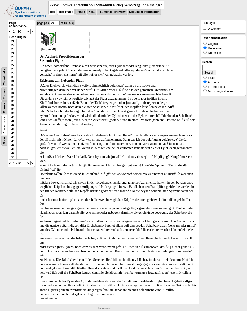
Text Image (65, 11)
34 (12, 93)
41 (12, 121)
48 (12, 149)
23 (12, 49)
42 (12, 125)
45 (12, 137)
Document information (144, 11)
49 (12, 153)
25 (12, 57)
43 (12, 129)
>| (73, 23)
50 (12, 157)
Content (4, 93)
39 (12, 113)
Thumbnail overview (111, 11)
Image (81, 11)
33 (12, 89)
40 (12, 117)
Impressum (104, 308)
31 (12, 81)
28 (12, 69)
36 (12, 101)
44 (12, 133)
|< (45, 23)
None (4, 140)
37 (12, 105)
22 (12, 45)
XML (92, 11)
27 (12, 65)
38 (12, 109)
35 (12, 97)
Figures (4, 108)
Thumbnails (4, 77)
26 (12, 61)
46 (12, 141)
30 (12, 77)
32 (12, 85)
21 (12, 41)
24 (12, 53)
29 (12, 73)
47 (12, 145)
